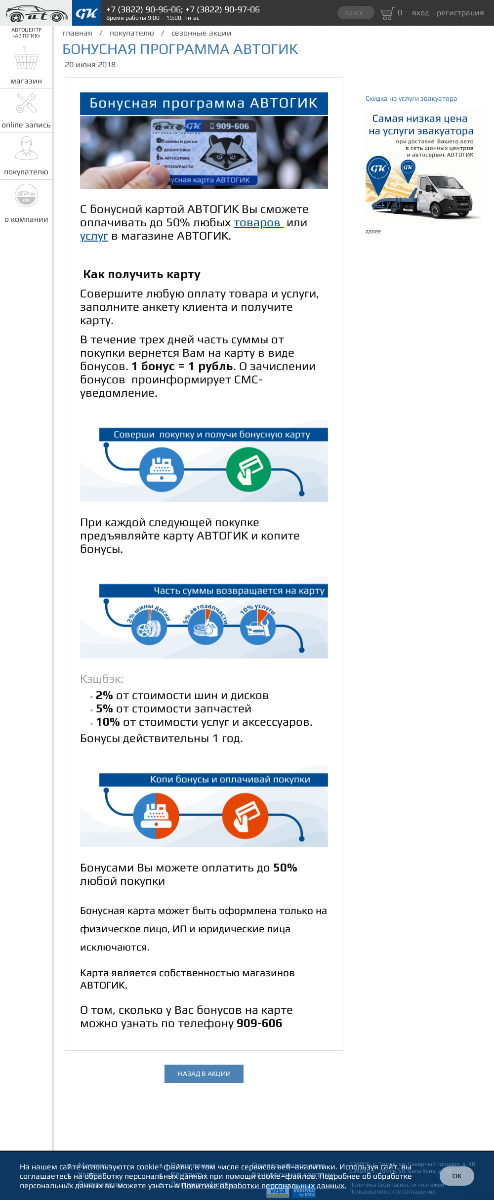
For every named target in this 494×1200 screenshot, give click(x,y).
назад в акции (204, 1073)
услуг (94, 235)
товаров (259, 222)
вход (420, 12)
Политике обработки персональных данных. (263, 1185)
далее (373, 231)
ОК (457, 1176)
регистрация (460, 12)
